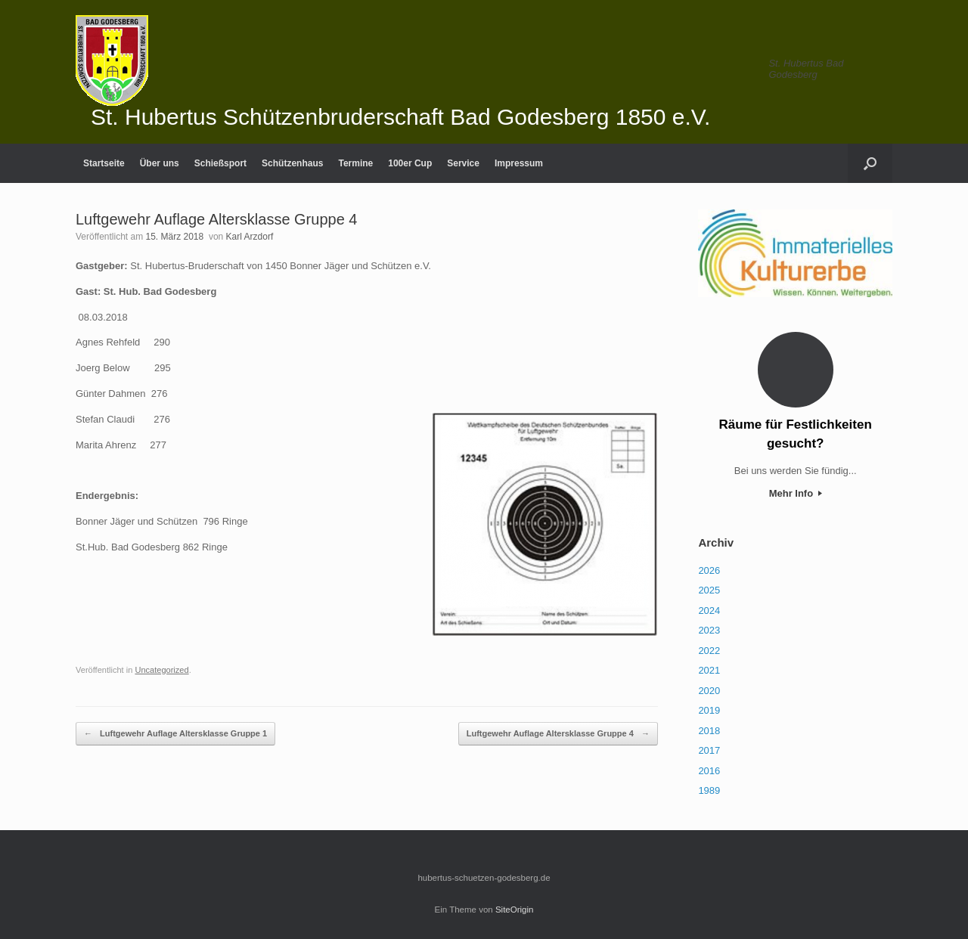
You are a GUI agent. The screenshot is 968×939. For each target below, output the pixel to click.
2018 (709, 730)
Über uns (159, 163)
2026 (709, 570)
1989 (709, 790)
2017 (709, 750)
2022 (709, 650)
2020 (709, 690)
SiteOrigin (514, 909)
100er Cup (410, 163)
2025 (709, 590)
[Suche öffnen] (870, 163)
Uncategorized (161, 669)
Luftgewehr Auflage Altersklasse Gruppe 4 (558, 733)
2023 (709, 630)
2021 (709, 670)
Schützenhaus (292, 163)
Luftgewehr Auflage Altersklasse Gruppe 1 (175, 733)
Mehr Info (795, 493)
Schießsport (220, 163)
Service (463, 163)
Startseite (104, 163)
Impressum (519, 163)
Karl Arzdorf (250, 236)
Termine (355, 163)
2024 (709, 610)
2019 (709, 710)
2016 (709, 770)
